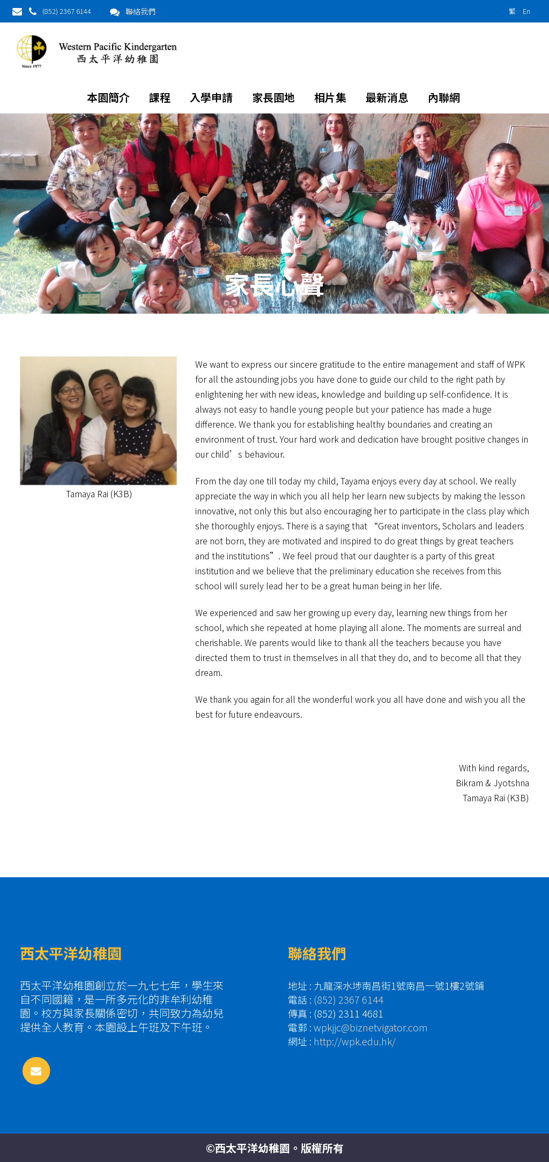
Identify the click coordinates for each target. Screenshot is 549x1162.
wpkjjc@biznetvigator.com (371, 1027)
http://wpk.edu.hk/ (355, 1041)
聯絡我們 (140, 11)
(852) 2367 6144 (66, 11)
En (526, 11)
